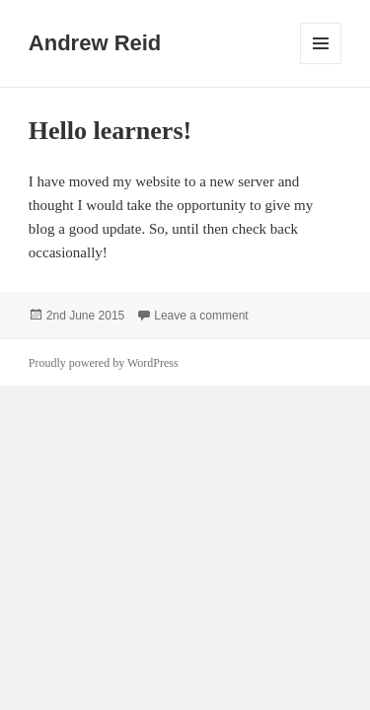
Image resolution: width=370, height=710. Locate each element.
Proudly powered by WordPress (104, 363)
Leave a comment (201, 315)
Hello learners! (110, 130)
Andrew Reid (95, 43)
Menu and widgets (321, 63)
